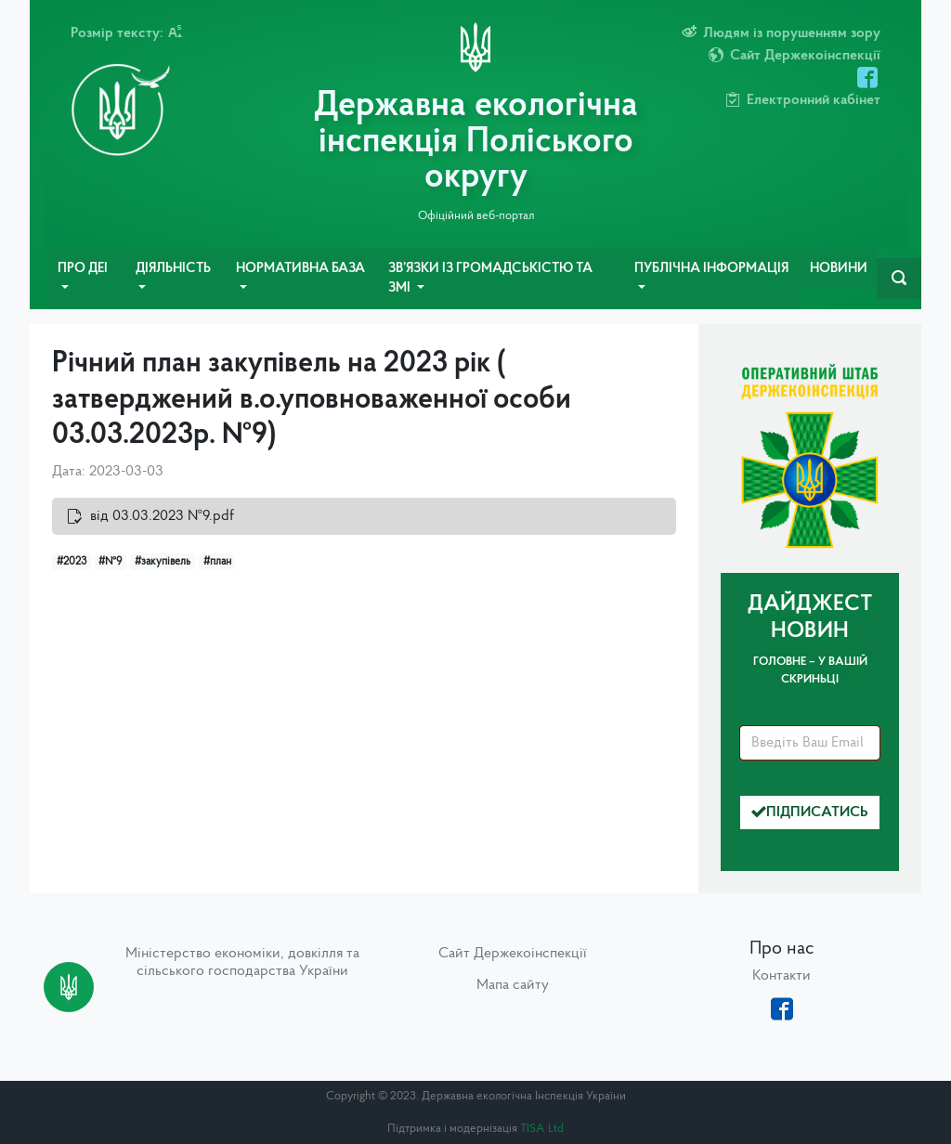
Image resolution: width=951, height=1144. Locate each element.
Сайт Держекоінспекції (512, 953)
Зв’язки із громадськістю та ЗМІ (490, 279)
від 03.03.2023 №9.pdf (162, 516)
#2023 (71, 561)
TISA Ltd (542, 1129)
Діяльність (173, 269)
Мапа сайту (512, 985)
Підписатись (809, 812)
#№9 (110, 561)
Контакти (781, 975)
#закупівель (162, 561)
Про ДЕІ (83, 269)
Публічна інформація (711, 269)
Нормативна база (300, 269)
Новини (838, 269)
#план (217, 561)
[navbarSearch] (899, 278)
